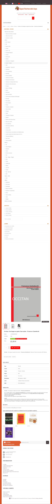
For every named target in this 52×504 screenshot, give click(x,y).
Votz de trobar (8, 109)
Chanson (7, 148)
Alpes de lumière (8, 94)
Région (6, 165)
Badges (6, 199)
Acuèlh (4, 26)
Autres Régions (8, 146)
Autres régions (8, 102)
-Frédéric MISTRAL (8, 211)
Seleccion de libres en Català (10, 33)
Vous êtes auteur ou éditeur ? (8, 470)
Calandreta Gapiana (8, 229)
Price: (5, 341)
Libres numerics (8, 140)
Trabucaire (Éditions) (9, 136)
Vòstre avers (5, 493)
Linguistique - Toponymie (10, 67)
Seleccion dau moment (9, 31)
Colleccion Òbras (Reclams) (10, 84)
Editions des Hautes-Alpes (10, 119)
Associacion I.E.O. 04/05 (9, 226)
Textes (6, 161)
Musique (7, 86)
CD (6, 144)
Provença (7, 98)
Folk (6, 155)
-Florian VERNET (8, 210)
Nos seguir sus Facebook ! (8, 485)
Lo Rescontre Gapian (9, 228)
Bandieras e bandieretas (9, 190)
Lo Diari (6, 237)
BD (6, 44)
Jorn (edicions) (8, 123)
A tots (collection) (8, 71)
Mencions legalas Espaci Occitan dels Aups (11, 471)
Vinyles (6, 169)
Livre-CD (7, 167)
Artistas (6, 205)
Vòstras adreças (6, 494)
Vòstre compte (21, 14)
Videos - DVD (7, 176)
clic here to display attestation (37, 498)
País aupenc (7, 100)
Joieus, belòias (8, 194)
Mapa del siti (5, 472)
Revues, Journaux (8, 201)
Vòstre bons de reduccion (7, 496)
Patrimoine (7, 92)
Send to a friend (8, 356)
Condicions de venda (7, 466)
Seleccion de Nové (8, 35)
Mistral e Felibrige (8, 88)
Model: (5, 334)
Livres (8, 26)
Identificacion (31, 14)
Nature (6, 90)
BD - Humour (7, 42)
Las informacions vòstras (7, 495)
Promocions (5, 481)
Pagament (5, 468)
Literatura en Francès (9, 77)
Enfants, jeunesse (8, 153)
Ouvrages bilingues (9, 52)
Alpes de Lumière (8, 121)
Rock (6, 159)
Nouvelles (7, 73)
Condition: (6, 336)
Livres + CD (7, 50)
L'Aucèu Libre (8, 130)
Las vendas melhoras (7, 483)
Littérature (7, 69)
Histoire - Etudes (14, 26)
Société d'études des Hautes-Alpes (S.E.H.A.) (13, 134)
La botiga (33, 3)
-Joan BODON (8, 213)
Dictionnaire (7, 56)
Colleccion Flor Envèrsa (9, 79)
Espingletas (7, 186)
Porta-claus (7, 184)
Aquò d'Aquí (7, 231)
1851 (6, 65)
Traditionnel (7, 163)
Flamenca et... (5, 426)
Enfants (6, 58)
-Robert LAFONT (8, 215)
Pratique (7, 111)
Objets (6, 180)
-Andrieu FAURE (8, 208)
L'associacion (38, 3)
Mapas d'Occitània (8, 188)
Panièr (26, 14)
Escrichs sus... (5, 439)
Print (15, 356)
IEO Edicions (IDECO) (9, 125)
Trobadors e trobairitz (9, 107)
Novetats (4, 480)
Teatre (6, 113)
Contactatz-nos (27, 3)
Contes (6, 48)
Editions (7, 117)
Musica (6, 142)
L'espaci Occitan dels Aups (8, 465)
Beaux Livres (7, 46)
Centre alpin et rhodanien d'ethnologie (12, 96)
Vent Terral (7, 138)
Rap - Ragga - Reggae (9, 157)
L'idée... (16, 426)
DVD (6, 178)
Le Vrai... (28, 426)
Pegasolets (7, 182)
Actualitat (44, 3)
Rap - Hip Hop (8, 171)
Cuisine (6, 54)
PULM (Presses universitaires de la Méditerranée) (14, 132)
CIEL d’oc (7, 235)
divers (6, 192)
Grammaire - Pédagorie (9, 61)
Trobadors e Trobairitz (9, 115)
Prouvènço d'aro (8, 233)
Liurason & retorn (6, 469)
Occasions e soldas (9, 38)
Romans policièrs (8, 75)
